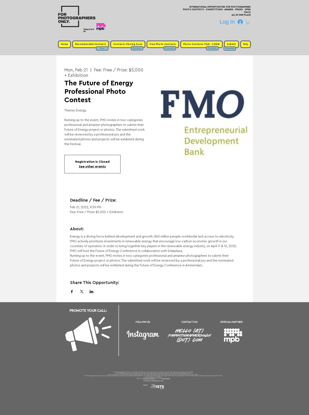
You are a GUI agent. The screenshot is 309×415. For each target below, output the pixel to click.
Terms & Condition (149, 378)
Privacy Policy (165, 378)
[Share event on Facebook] (72, 291)
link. (221, 376)
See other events (92, 166)
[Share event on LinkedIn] (91, 291)
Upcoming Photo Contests (132, 390)
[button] (248, 22)
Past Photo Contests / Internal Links (167, 390)
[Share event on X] (82, 291)
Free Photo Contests (148, 390)
